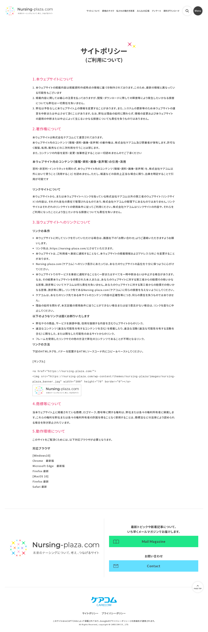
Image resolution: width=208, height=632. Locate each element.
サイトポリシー (89, 617)
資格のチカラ (97, 13)
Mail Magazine (154, 542)
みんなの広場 (137, 13)
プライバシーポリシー (114, 617)
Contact (154, 568)
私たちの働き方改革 (116, 13)
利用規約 (135, 625)
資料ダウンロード (168, 13)
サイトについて (80, 13)
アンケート (151, 13)
